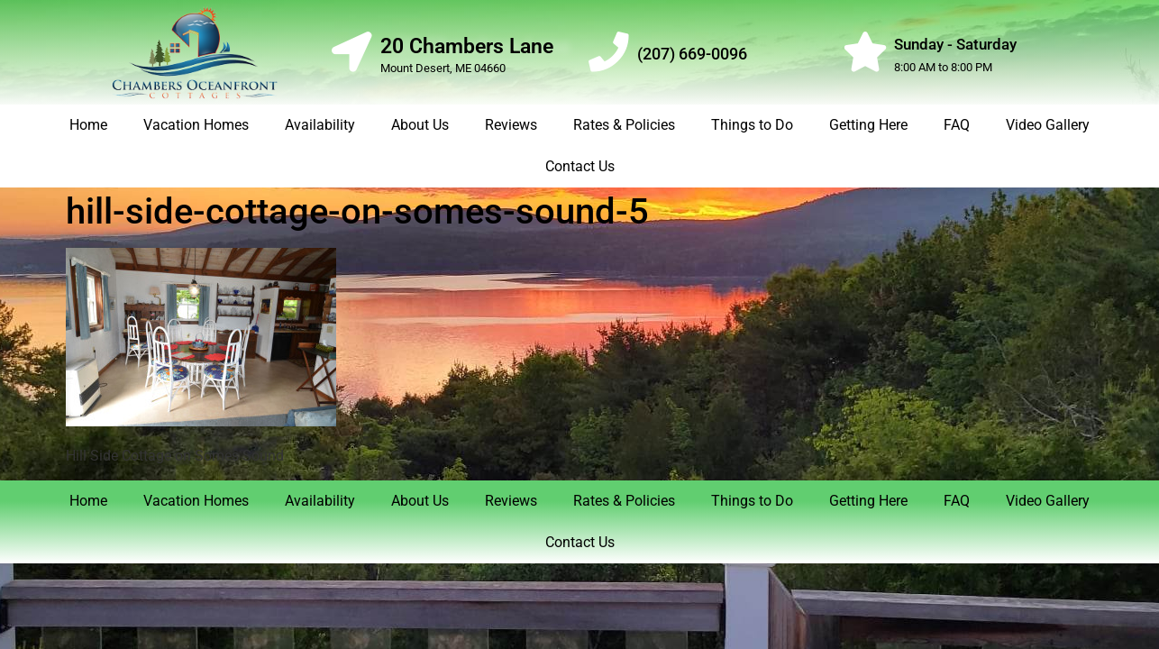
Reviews (511, 124)
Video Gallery (1048, 124)
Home (88, 124)
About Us (420, 124)
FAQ (957, 124)
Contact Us (580, 166)
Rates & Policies (624, 124)
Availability (320, 124)
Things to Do (752, 124)
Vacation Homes (196, 124)
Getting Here (868, 124)
